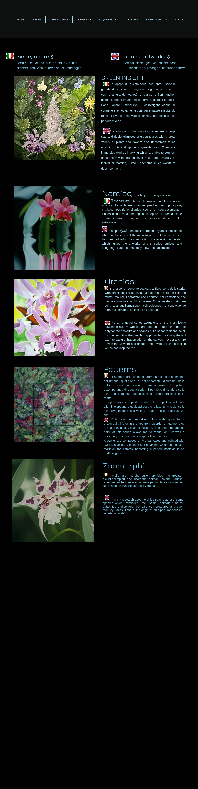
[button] (54, 118)
